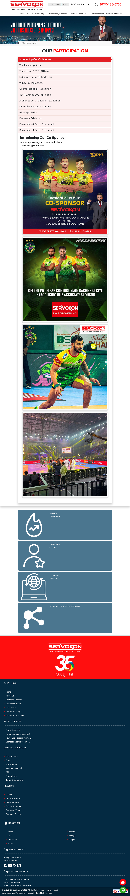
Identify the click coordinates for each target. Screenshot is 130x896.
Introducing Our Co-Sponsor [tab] (35, 59)
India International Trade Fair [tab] (35, 77)
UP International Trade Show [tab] (35, 89)
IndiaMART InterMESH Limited (39, 893)
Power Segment (13, 730)
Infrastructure (12, 764)
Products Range (39, 14)
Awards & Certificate (15, 716)
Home (8, 692)
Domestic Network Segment (18, 742)
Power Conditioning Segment (18, 738)
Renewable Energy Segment (18, 734)
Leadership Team (13, 704)
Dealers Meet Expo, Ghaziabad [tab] (36, 124)
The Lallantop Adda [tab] (30, 65)
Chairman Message (14, 700)
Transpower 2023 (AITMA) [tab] (34, 71)
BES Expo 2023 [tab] (28, 112)
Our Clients (55, 4)
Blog (65, 4)
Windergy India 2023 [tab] (31, 83)
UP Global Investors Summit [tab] (35, 106)
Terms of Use (51, 890)
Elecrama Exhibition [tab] (30, 118)
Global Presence (13, 799)
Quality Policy (12, 756)
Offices (9, 795)
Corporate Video (13, 810)
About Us (25, 14)
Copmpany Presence (59, 14)
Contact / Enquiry (113, 14)
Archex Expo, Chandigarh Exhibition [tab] (39, 100)
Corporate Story (13, 712)
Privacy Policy (11, 776)
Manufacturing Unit (14, 768)
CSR (7, 772)
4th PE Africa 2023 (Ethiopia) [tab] (35, 95)
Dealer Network (12, 802)
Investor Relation (79, 14)
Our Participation (96, 14)
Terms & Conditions (14, 780)
